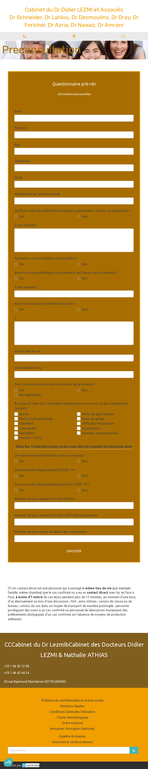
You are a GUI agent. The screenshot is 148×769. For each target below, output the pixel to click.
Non (84, 216)
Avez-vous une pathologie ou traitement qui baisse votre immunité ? (66, 272)
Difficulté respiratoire (98, 423)
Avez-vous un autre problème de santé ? (44, 303)
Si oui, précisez (25, 225)
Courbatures (91, 428)
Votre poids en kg (27, 367)
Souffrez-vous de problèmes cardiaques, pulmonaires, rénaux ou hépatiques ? (72, 210)
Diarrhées (26, 423)
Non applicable (29, 395)
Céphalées (27, 433)
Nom (18, 111)
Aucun (23, 414)
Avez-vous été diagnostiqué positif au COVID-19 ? (52, 484)
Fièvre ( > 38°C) (30, 438)
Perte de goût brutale (98, 414)
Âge (17, 144)
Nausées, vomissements (100, 433)
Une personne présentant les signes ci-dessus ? (49, 455)
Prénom (20, 128)
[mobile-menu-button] (123, 36)
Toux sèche (27, 428)
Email (18, 177)
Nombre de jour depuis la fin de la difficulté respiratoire (56, 515)
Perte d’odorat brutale (36, 418)
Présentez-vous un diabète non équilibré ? (46, 258)
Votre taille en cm (27, 351)
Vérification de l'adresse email (37, 194)
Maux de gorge (93, 418)
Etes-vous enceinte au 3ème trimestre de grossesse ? (54, 384)
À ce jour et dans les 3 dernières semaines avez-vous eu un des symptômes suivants (71, 405)
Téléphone (22, 161)
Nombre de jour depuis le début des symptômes (50, 531)
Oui (21, 216)
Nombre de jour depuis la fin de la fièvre (44, 499)
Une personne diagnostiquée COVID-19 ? (45, 470)
